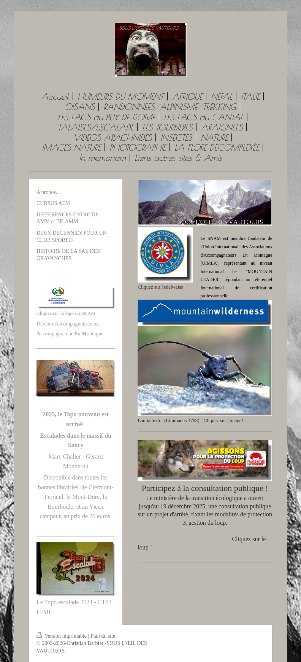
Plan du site (102, 636)
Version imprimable (62, 636)
